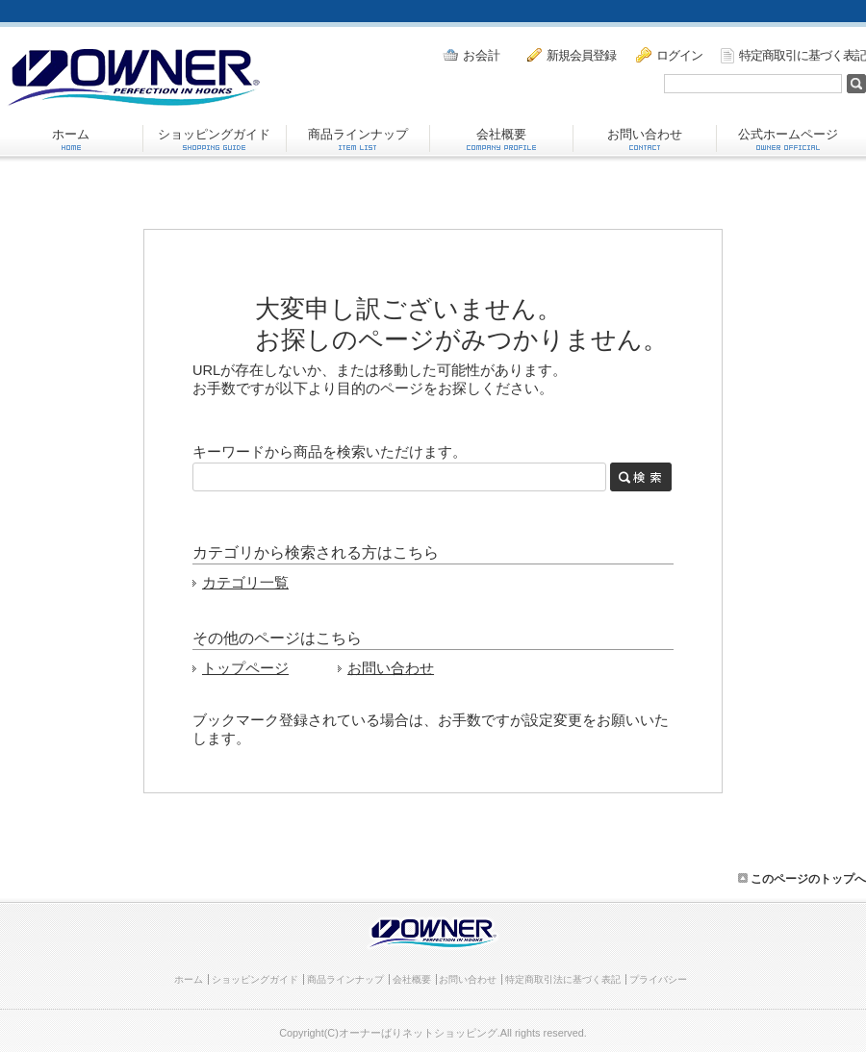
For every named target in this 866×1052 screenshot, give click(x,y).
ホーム (70, 138)
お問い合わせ (644, 138)
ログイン (669, 55)
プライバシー (658, 979)
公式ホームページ (788, 138)
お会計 (471, 55)
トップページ (245, 668)
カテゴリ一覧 (245, 582)
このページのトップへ (802, 879)
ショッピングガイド (214, 138)
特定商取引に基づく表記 (793, 55)
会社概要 (501, 138)
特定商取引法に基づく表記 (563, 979)
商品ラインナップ (358, 138)
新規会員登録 (571, 55)
